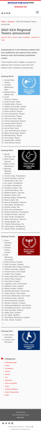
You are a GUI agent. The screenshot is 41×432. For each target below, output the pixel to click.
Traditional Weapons (11, 397)
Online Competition (11, 391)
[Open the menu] (37, 20)
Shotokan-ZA (35, 45)
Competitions (27, 45)
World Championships (12, 400)
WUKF (7, 403)
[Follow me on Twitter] (5, 21)
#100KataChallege (11, 370)
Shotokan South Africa (18, 426)
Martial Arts (8, 388)
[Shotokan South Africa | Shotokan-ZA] (20, 7)
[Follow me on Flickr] (10, 21)
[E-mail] (2, 21)
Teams (3, 48)
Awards (7, 373)
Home (3, 30)
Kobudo (7, 382)
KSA (6, 385)
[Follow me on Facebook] (7, 21)
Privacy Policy (20, 417)
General (11, 30)
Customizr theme (25, 429)
